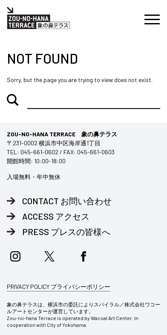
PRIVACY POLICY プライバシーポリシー (58, 286)
